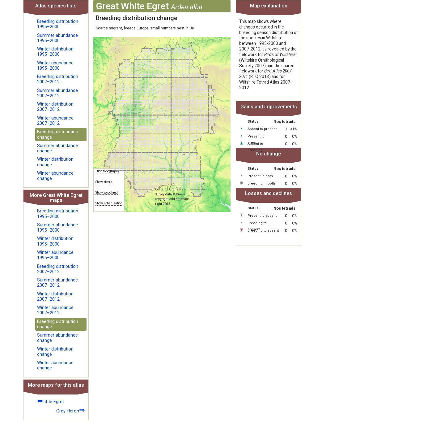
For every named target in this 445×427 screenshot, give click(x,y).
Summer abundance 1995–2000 (57, 38)
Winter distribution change (55, 162)
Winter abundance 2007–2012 (55, 120)
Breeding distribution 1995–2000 (57, 24)
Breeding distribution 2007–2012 (57, 79)
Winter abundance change (55, 176)
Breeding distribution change (57, 134)
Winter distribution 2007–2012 (55, 107)
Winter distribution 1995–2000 (55, 51)
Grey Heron (70, 410)
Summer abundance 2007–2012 (57, 93)
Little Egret (50, 401)
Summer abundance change (57, 148)
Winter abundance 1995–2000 (55, 65)
